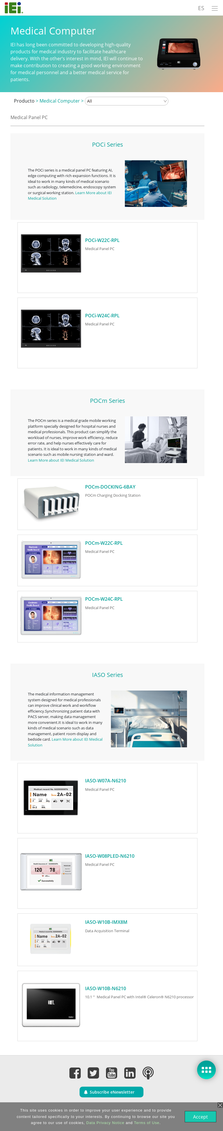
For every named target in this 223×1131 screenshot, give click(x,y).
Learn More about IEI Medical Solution (61, 460)
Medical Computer (59, 101)
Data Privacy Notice (105, 1123)
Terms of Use (146, 1123)
